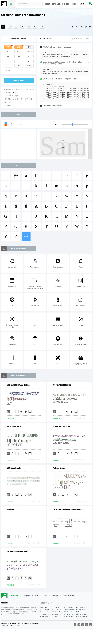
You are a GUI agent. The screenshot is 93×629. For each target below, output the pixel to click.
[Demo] (16, 27)
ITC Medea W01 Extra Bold (18, 551)
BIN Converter (56, 612)
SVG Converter (44, 609)
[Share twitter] (81, 26)
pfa (18, 56)
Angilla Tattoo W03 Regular (18, 385)
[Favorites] (10, 27)
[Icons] (35, 27)
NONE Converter (45, 616)
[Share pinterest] (85, 26)
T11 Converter (68, 614)
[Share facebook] (72, 26)
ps (18, 61)
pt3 (8, 61)
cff (29, 61)
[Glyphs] (22, 27)
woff (18, 52)
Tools (74, 4)
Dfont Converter (81, 614)
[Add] (3, 27)
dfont (29, 66)
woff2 (29, 52)
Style (36, 595)
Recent (47, 4)
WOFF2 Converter (81, 609)
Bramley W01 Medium (62, 385)
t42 (8, 66)
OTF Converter (80, 607)
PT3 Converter (68, 612)
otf (8, 56)
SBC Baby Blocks (14, 468)
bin (29, 56)
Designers (27, 595)
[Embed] (25, 411)
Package (55, 595)
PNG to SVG (43, 607)
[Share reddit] (77, 26)
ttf (8, 47)
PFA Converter (44, 612)
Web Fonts (14, 595)
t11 (18, 66)
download (18, 80)
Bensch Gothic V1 (14, 426)
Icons (54, 4)
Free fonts (4, 4)
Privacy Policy (68, 616)
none (8, 70)
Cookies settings (81, 616)
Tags (45, 595)
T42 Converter (56, 614)
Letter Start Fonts (68, 595)
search (40, 4)
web (18, 47)
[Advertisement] (19, 144)
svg (29, 47)
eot (8, 52)
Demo (68, 4)
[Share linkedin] (90, 26)
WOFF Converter (69, 609)
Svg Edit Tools (56, 607)
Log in (82, 4)
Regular (14, 92)
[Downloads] (17, 411)
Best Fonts (61, 4)
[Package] (29, 27)
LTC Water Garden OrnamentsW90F (68, 510)
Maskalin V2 (12, 510)
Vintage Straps (59, 468)
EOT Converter (56, 609)
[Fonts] (42, 27)
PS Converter (80, 612)
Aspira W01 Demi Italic (62, 426)
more (26, 236)
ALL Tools (55, 616)
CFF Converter (44, 614)
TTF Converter (68, 607)
